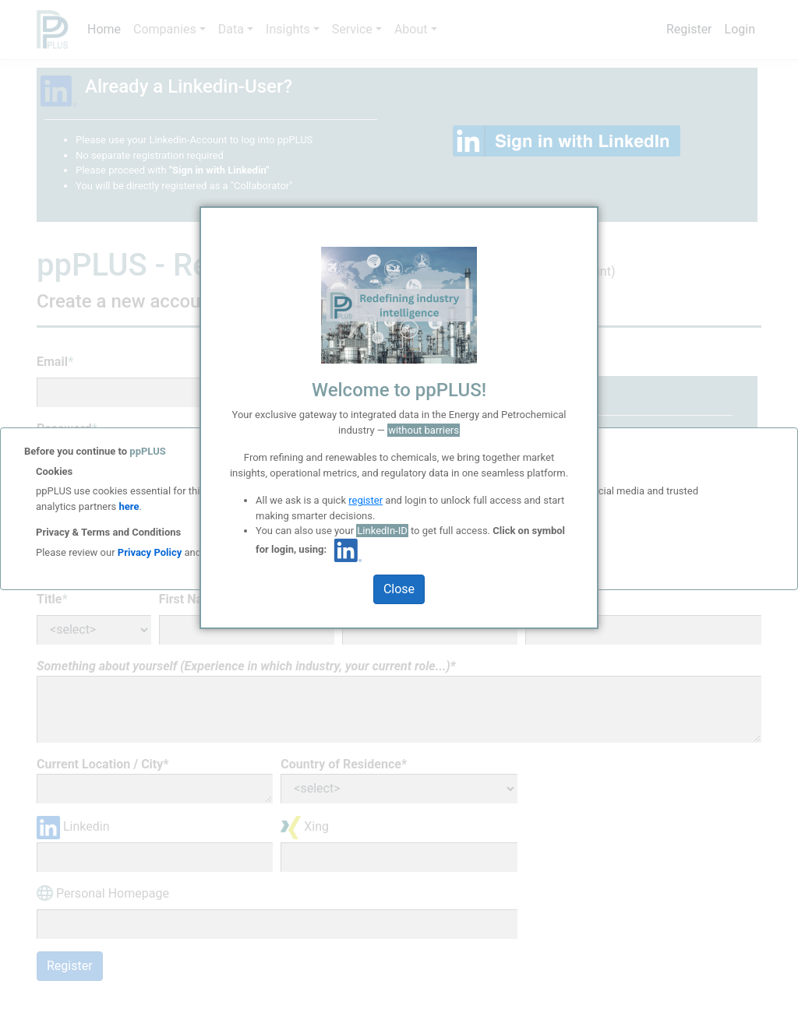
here (127, 506)
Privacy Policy (150, 552)
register (365, 500)
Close (399, 589)
